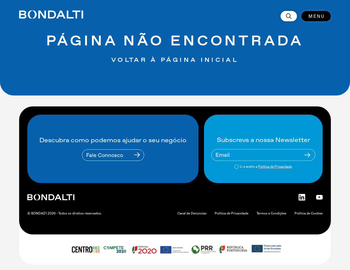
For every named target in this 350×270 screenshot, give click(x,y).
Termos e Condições (271, 213)
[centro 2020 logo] (85, 249)
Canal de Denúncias (191, 213)
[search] (289, 16)
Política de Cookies (308, 213)
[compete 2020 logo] (115, 249)
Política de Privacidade (275, 167)
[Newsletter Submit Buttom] (307, 155)
